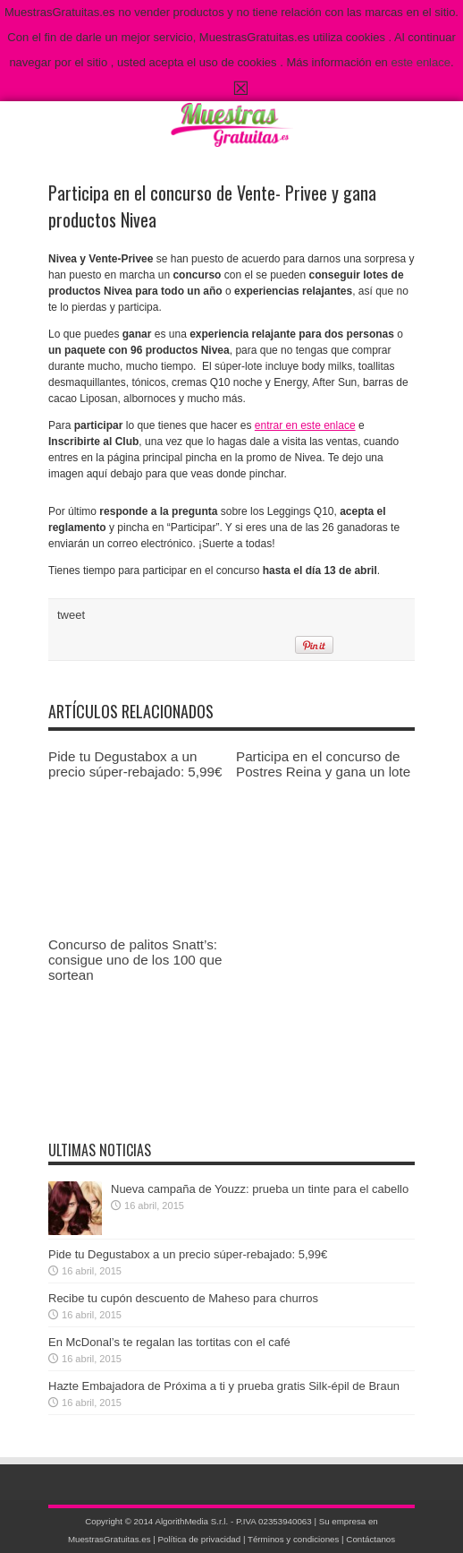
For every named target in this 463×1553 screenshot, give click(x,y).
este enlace (420, 62)
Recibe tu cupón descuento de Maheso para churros (183, 1298)
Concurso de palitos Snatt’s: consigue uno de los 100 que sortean (135, 959)
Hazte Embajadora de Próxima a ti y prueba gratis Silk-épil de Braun (224, 1386)
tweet (71, 615)
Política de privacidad (199, 1539)
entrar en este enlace (305, 425)
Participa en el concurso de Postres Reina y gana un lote (323, 764)
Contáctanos (370, 1539)
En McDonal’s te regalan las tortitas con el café (169, 1342)
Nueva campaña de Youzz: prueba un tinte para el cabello (259, 1189)
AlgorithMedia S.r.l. (191, 1521)
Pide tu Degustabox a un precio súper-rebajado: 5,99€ (135, 764)
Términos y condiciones (293, 1539)
